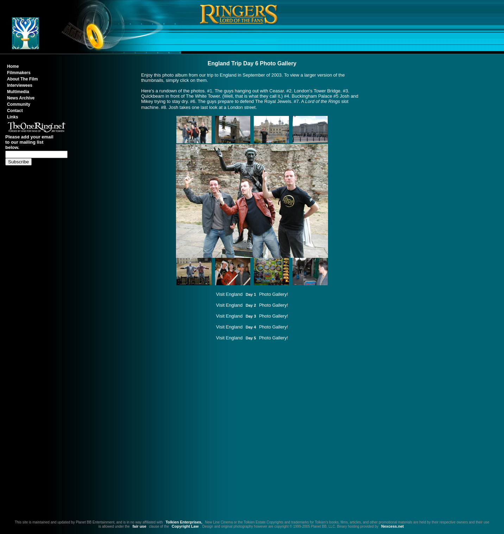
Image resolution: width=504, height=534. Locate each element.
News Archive (20, 98)
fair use (139, 526)
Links (12, 117)
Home (13, 66)
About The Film (22, 79)
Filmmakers (19, 72)
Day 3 (251, 316)
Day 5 (251, 338)
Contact (15, 110)
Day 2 (251, 305)
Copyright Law (185, 526)
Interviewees (19, 85)
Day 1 (251, 294)
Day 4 (251, 327)
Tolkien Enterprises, (183, 522)
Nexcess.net (392, 526)
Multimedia (18, 91)
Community (18, 104)
